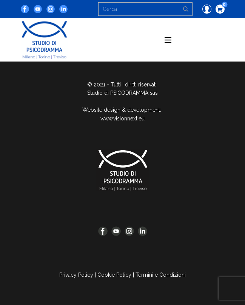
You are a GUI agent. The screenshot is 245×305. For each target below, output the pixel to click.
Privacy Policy (76, 275)
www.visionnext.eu (122, 119)
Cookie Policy (114, 275)
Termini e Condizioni (161, 275)
